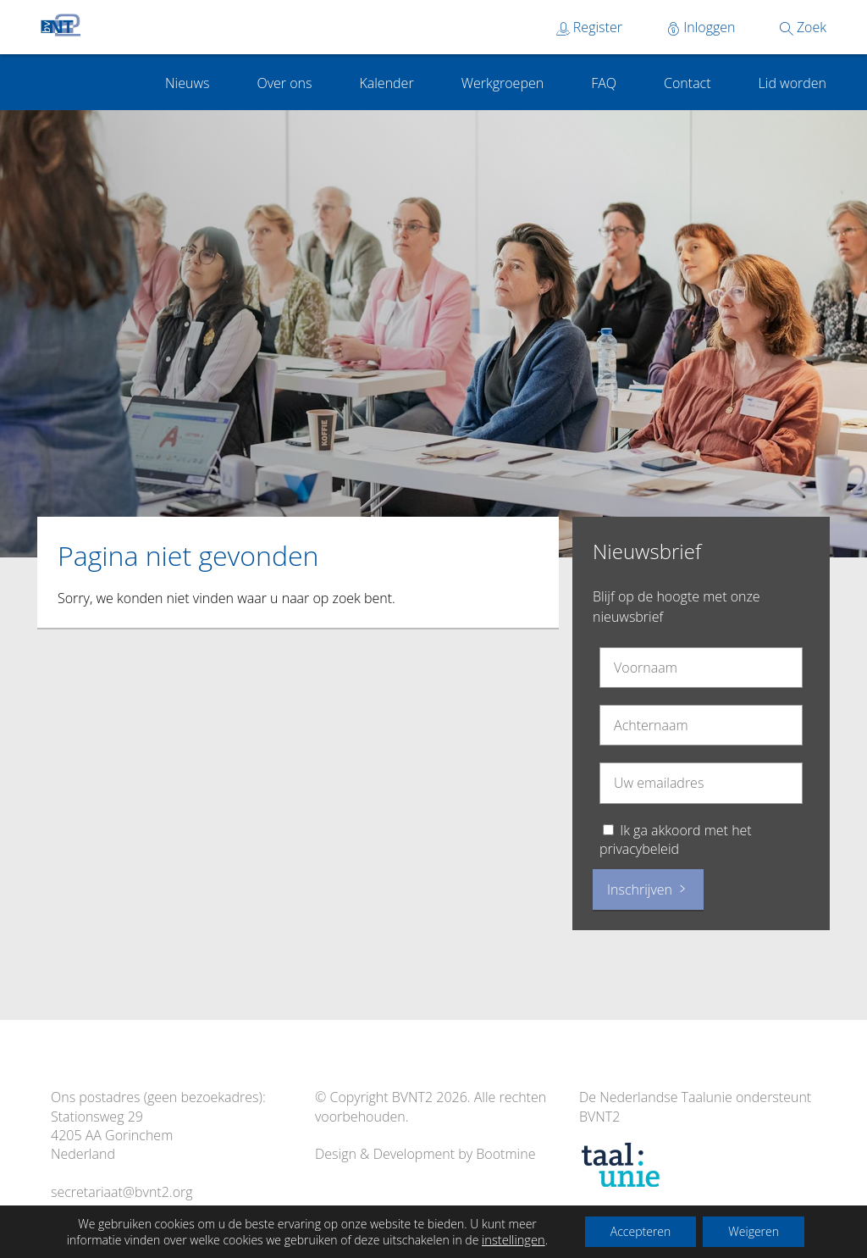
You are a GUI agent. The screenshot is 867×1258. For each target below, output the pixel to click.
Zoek (803, 27)
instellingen (513, 1239)
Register (589, 27)
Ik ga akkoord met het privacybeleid (675, 839)
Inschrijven (648, 889)
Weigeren (753, 1231)
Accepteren (640, 1231)
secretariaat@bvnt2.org (122, 1192)
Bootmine (505, 1153)
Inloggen (701, 27)
